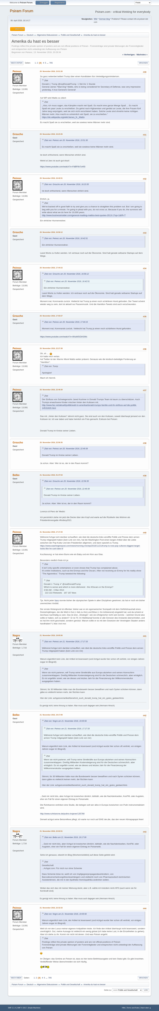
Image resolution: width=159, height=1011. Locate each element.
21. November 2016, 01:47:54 (51, 475)
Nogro (16, 635)
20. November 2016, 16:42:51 (51, 178)
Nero (57, 600)
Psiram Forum (21, 11)
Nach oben (16, 978)
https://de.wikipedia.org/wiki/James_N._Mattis (63, 117)
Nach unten (16, 63)
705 (51, 63)
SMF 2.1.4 (12, 1008)
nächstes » (141, 54)
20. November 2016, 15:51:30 (51, 71)
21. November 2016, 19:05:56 (51, 635)
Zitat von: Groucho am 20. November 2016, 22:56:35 (66, 481)
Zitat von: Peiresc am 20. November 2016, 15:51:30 (66, 140)
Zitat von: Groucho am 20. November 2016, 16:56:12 (66, 274)
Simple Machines (34, 1008)
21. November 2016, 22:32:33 (51, 908)
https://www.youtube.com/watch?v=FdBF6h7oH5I (62, 166)
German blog (104, 19)
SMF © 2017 (22, 1008)
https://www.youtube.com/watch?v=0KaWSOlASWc (63, 336)
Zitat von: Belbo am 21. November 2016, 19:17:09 (65, 837)
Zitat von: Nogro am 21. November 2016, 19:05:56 (65, 721)
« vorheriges (128, 54)
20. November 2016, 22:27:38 (51, 348)
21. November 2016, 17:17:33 (51, 532)
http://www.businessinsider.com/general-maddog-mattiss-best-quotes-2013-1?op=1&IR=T (84, 215)
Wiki (95, 19)
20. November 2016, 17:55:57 (51, 316)
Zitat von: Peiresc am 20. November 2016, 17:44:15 (66, 322)
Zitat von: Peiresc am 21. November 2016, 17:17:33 (66, 642)
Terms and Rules (133, 1008)
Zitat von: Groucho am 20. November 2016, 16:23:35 (66, 184)
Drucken (143, 63)
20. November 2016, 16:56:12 (51, 232)
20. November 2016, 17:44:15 (51, 268)
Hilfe (123, 1008)
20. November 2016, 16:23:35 (51, 134)
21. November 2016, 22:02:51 (51, 831)
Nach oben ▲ (146, 1008)
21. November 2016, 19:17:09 (51, 715)
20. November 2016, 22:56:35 (51, 442)
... (48, 63)
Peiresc (17, 71)
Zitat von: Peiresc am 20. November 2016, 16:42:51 (66, 238)
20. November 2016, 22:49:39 (51, 390)
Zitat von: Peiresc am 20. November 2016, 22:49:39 (66, 449)
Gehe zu (107, 990)
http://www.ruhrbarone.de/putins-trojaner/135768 (62, 813)
